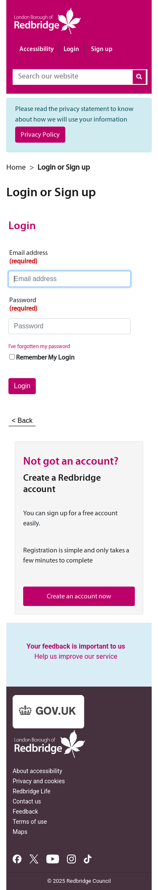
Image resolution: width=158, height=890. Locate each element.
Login (71, 49)
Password (23, 304)
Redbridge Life (32, 791)
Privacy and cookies (39, 781)
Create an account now (79, 596)
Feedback (25, 811)
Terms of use (30, 821)
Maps (20, 831)
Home (16, 167)
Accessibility (36, 49)
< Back (22, 420)
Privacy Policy (40, 134)
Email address (28, 257)
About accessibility (37, 771)
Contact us (27, 801)
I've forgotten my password (39, 346)
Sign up (101, 49)
